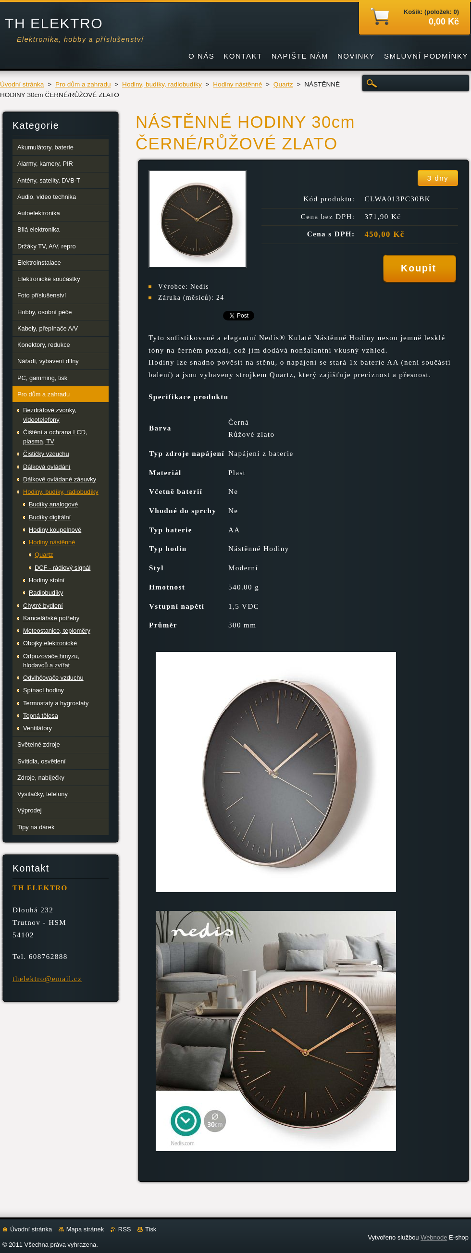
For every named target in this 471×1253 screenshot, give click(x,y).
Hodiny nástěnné (237, 84)
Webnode (434, 1237)
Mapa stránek (85, 1229)
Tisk (150, 1229)
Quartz (283, 84)
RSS (124, 1229)
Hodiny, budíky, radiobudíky (162, 84)
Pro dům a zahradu (83, 84)
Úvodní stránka (22, 84)
